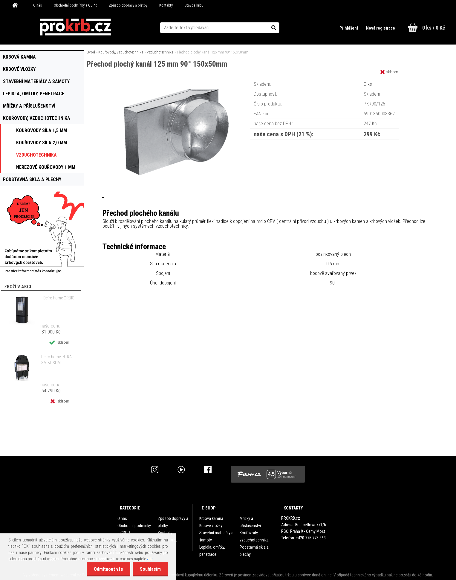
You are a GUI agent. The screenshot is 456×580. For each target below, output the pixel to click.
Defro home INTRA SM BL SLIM (56, 359)
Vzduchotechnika (160, 52)
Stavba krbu (194, 5)
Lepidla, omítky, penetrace (212, 551)
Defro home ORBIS (58, 298)
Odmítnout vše (107, 569)
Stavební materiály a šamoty (216, 536)
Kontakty (166, 5)
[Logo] (75, 27)
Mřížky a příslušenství (250, 522)
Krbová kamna (211, 518)
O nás (37, 5)
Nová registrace (380, 28)
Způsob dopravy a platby (128, 5)
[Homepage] (17, 5)
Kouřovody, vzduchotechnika (120, 52)
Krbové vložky (210, 525)
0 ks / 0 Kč (433, 28)
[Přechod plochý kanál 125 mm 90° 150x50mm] (176, 82)
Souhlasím (150, 569)
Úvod (91, 52)
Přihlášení (349, 28)
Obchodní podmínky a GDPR (75, 5)
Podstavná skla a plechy (254, 551)
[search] (280, 27)
